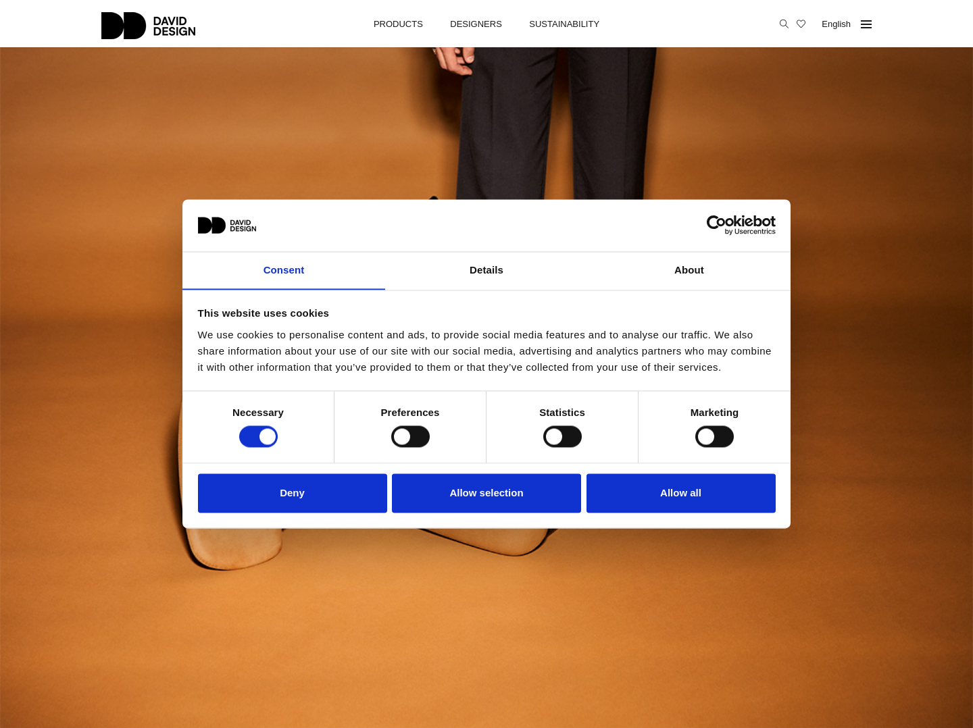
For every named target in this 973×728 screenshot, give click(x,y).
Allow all (680, 493)
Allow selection (486, 493)
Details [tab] (486, 270)
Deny (292, 493)
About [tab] (689, 270)
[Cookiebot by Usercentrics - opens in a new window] (716, 225)
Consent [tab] (284, 270)
